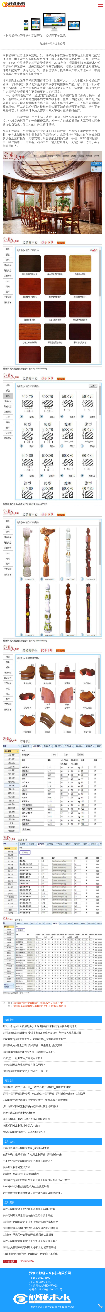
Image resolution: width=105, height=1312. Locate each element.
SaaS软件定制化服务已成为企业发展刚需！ (27, 1186)
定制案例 (9, 1202)
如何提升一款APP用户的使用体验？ (23, 1058)
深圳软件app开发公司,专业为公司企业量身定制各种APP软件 (36, 1180)
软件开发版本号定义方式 (16, 1167)
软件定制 (9, 1019)
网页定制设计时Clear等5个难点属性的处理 (26, 1119)
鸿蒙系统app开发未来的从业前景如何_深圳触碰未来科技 (34, 1039)
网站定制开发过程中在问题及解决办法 (24, 1132)
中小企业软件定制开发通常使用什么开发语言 (28, 1160)
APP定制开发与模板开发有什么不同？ (24, 1064)
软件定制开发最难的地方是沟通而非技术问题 (28, 1215)
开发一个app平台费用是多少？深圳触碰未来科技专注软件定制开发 (40, 1026)
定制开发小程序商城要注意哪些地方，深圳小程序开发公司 (35, 1100)
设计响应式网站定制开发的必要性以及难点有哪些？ (31, 1106)
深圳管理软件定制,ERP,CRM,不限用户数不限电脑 (30, 1228)
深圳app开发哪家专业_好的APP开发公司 (25, 1071)
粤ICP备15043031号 (50, 1289)
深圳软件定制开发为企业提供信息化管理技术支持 (30, 1221)
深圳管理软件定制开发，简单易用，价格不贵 (38, 1002)
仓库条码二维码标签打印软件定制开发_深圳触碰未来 (32, 1154)
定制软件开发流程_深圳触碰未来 (21, 1173)
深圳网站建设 (27, 1261)
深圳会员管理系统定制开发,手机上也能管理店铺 (39, 1006)
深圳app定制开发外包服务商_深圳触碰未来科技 (29, 1051)
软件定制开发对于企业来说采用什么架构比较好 (29, 1209)
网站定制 (9, 1080)
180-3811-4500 (41, 1277)
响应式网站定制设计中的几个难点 (21, 1125)
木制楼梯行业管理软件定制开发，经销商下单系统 (30, 1253)
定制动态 (9, 1141)
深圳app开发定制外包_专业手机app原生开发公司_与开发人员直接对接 (42, 1032)
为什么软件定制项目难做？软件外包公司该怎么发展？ (33, 1192)
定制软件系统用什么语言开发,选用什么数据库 (28, 1234)
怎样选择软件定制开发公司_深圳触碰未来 (26, 1148)
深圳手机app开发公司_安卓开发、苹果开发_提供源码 (32, 1045)
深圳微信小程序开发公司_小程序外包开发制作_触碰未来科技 (37, 1087)
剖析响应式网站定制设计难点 (19, 1112)
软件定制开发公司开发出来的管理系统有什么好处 (30, 1241)
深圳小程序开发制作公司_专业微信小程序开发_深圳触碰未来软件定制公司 (44, 1093)
